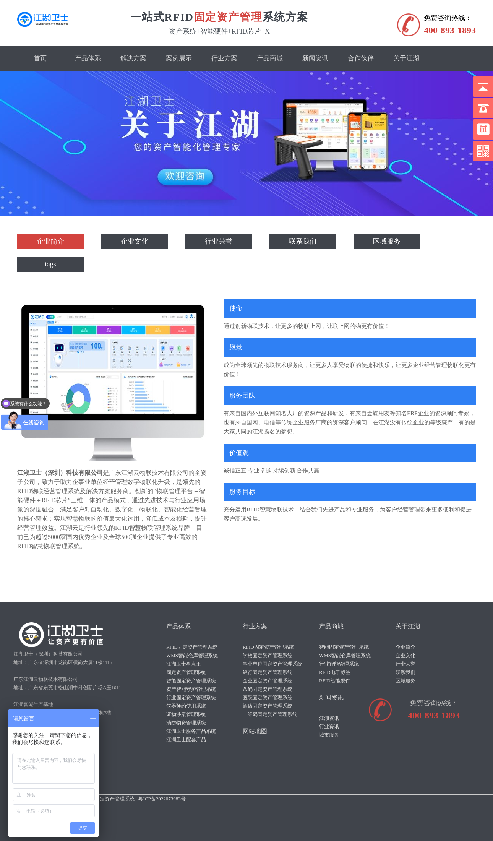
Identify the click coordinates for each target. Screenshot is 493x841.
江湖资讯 (329, 718)
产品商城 (270, 58)
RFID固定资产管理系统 (191, 647)
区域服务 (387, 241)
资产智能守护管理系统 (191, 689)
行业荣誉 (218, 241)
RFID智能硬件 (334, 681)
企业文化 (134, 241)
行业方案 (224, 58)
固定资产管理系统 (186, 672)
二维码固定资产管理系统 (270, 714)
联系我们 (302, 241)
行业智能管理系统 (339, 664)
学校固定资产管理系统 (267, 655)
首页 (40, 58)
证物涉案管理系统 (186, 714)
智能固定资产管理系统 (191, 681)
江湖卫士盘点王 (183, 664)
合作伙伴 (361, 58)
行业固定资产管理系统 (191, 697)
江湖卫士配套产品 (186, 739)
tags (50, 264)
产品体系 (88, 58)
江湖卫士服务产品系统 (191, 731)
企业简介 (50, 241)
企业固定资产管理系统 (267, 681)
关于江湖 (406, 58)
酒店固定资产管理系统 (267, 706)
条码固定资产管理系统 (267, 689)
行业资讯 (329, 726)
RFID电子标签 (334, 672)
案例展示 (179, 58)
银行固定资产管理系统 (267, 672)
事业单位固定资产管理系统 (272, 664)
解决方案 (133, 58)
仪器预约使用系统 (186, 706)
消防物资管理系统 (186, 723)
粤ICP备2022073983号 (161, 799)
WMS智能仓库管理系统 (192, 655)
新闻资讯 (315, 58)
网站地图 (255, 731)
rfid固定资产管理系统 (111, 799)
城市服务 (329, 735)
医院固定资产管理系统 (267, 697)
